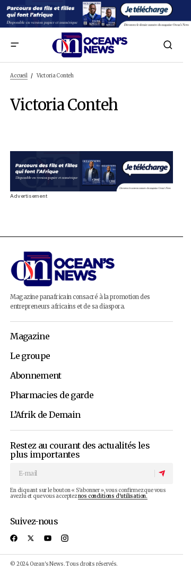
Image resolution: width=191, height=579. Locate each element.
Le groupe (30, 356)
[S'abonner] (163, 473)
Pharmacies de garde (51, 395)
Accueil (19, 76)
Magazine (29, 336)
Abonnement (36, 376)
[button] (14, 45)
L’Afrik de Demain (45, 415)
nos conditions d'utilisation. (112, 496)
